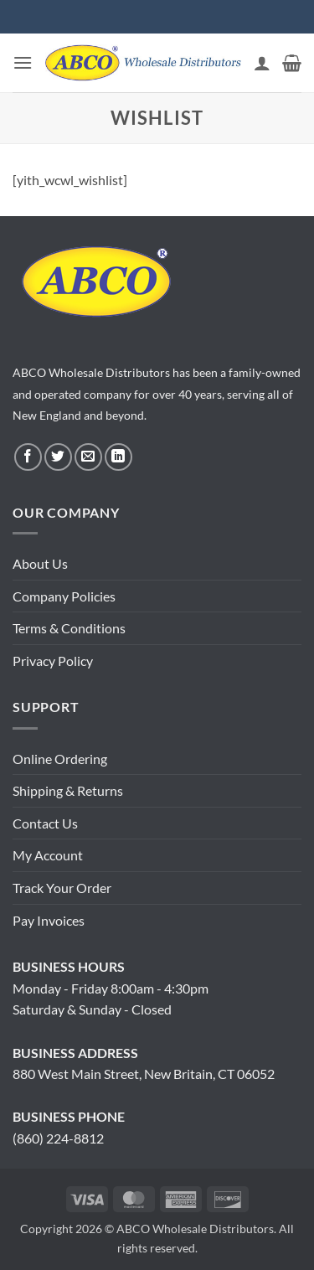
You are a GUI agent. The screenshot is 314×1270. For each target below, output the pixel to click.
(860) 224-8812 (58, 1138)
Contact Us (45, 823)
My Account (48, 855)
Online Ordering (60, 759)
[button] (23, 62)
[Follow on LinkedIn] (118, 457)
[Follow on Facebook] (28, 457)
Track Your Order (62, 888)
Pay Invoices (49, 920)
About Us (40, 563)
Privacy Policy (53, 661)
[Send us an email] (88, 457)
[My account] (262, 62)
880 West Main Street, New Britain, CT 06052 (144, 1074)
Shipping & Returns (68, 790)
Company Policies (64, 596)
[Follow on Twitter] (58, 457)
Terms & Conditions (69, 628)
